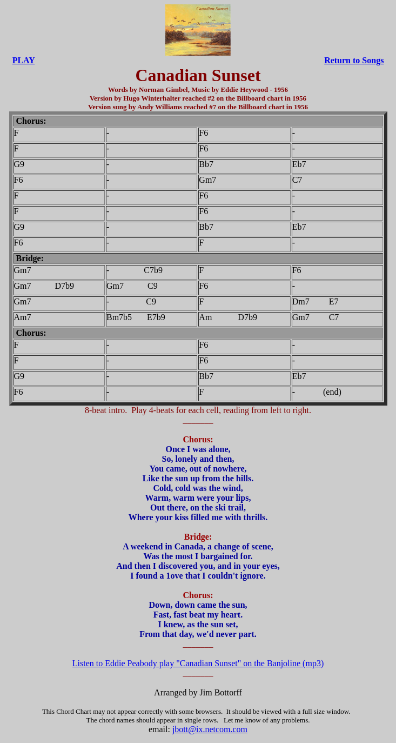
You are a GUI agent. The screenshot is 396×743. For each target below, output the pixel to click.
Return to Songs (354, 60)
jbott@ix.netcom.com (209, 729)
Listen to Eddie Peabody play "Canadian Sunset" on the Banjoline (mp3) (198, 663)
